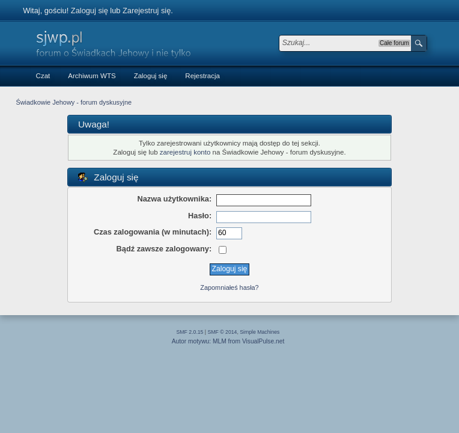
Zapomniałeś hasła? (229, 287)
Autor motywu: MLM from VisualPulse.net (228, 341)
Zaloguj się (89, 10)
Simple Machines (259, 332)
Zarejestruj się (147, 10)
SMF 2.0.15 (190, 332)
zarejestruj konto (185, 152)
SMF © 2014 (222, 332)
